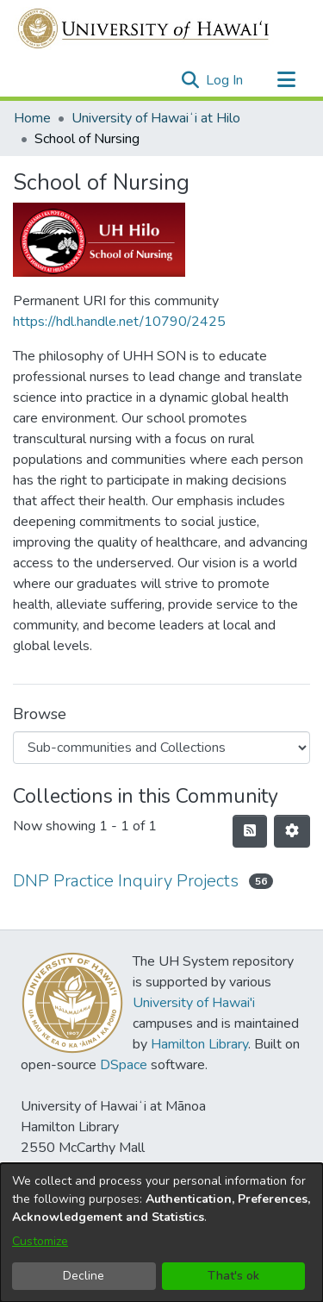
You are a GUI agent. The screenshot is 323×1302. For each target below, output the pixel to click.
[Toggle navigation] (286, 80)
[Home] (144, 28)
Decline (83, 1276)
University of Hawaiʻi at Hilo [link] (155, 118)
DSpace (123, 1064)
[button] (190, 80)
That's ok (233, 1276)
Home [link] (32, 118)
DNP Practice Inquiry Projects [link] (126, 880)
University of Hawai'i (194, 1002)
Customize (40, 1241)
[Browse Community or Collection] (161, 747)
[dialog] (161, 1232)
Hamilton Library (199, 1044)
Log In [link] (225, 80)
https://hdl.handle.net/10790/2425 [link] (119, 321)
